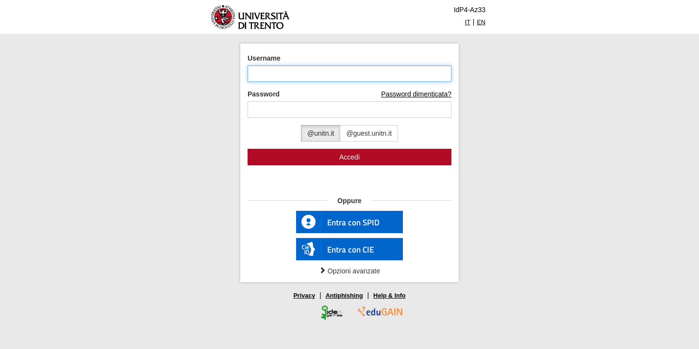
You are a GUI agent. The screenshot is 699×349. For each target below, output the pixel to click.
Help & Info (389, 295)
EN (481, 22)
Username (264, 58)
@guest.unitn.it (369, 133)
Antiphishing (344, 295)
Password (264, 94)
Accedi (349, 157)
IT (467, 22)
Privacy (304, 295)
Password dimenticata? (416, 94)
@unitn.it (320, 133)
